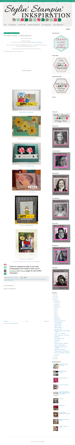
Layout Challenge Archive (58, 25)
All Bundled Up (57, 340)
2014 (55, 356)
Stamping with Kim (29, 225)
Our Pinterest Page (22, 25)
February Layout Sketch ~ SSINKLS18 (61, 335)
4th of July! (61, 398)
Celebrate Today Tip (58, 327)
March (55, 316)
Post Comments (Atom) (13, 323)
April (55, 314)
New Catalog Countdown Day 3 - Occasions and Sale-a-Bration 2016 (64, 392)
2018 (55, 294)
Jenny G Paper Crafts (30, 138)
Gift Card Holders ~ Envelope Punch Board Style (64, 413)
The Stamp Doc (30, 259)
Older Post (47, 321)
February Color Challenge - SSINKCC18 (62, 352)
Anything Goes (62, 405)
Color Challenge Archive (46, 25)
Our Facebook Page (12, 25)
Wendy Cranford (10, 280)
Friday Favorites (57, 319)
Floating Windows (22, 279)
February (56, 317)
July (55, 309)
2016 (55, 298)
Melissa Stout (39, 279)
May (55, 312)
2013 (55, 358)
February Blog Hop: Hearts (59, 338)
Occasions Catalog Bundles (59, 345)
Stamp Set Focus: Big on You (59, 320)
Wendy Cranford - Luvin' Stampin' (26, 112)
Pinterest (23, 271)
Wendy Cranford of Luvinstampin (35, 42)
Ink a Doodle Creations (30, 191)
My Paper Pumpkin (58, 324)
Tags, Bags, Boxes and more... (60, 349)
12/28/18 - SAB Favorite (63, 384)
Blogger (42, 441)
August (55, 307)
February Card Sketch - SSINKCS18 (61, 343)
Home (5, 25)
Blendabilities (56, 336)
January (56, 354)
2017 (55, 296)
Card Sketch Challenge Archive (34, 25)
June (55, 311)
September (56, 306)
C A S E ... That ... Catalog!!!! (59, 333)
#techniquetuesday (10, 279)
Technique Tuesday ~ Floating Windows (61, 351)
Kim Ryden (35, 279)
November (56, 302)
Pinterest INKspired (58, 322)
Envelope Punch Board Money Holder (63, 365)
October (56, 304)
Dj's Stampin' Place (30, 166)
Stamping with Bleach (63, 378)
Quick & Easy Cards (58, 329)
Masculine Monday (57, 325)
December (56, 301)
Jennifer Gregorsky (29, 279)
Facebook (12, 271)
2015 (55, 299)
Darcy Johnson (16, 279)
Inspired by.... (56, 341)
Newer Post (6, 321)
